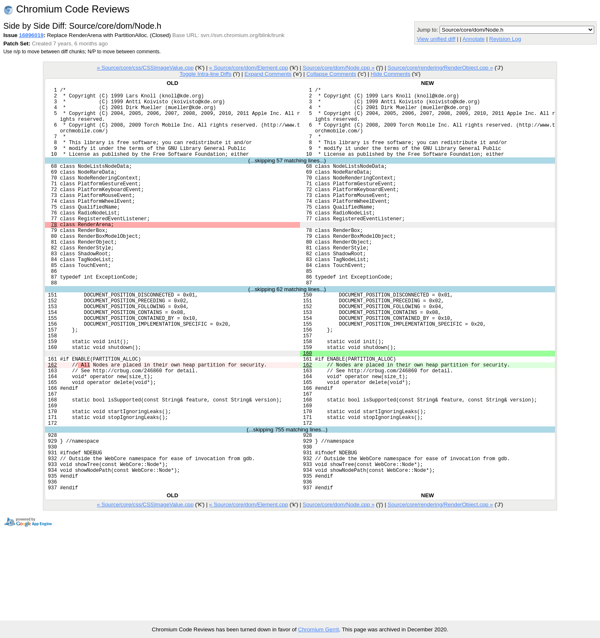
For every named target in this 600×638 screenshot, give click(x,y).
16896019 (31, 35)
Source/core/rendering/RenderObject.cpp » (440, 68)
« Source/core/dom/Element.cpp (248, 68)
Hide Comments (390, 74)
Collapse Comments (331, 74)
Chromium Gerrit (318, 629)
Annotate (473, 39)
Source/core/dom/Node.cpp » (338, 68)
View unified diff (436, 39)
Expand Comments (268, 74)
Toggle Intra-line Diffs (205, 74)
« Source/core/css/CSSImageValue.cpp (145, 68)
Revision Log (505, 39)
